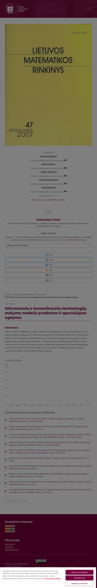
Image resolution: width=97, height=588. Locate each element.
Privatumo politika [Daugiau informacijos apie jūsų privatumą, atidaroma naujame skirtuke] (53, 578)
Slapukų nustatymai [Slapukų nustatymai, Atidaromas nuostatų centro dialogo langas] (79, 583)
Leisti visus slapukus (79, 572)
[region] (48, 577)
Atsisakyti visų (79, 578)
